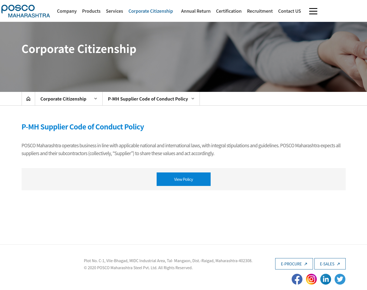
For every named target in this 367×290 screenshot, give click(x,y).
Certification (229, 11)
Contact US (289, 11)
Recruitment (260, 11)
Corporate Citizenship (151, 11)
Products (91, 11)
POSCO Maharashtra (25, 11)
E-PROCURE (294, 263)
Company (67, 11)
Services (114, 11)
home (28, 98)
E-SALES (330, 263)
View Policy (183, 179)
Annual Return (196, 11)
